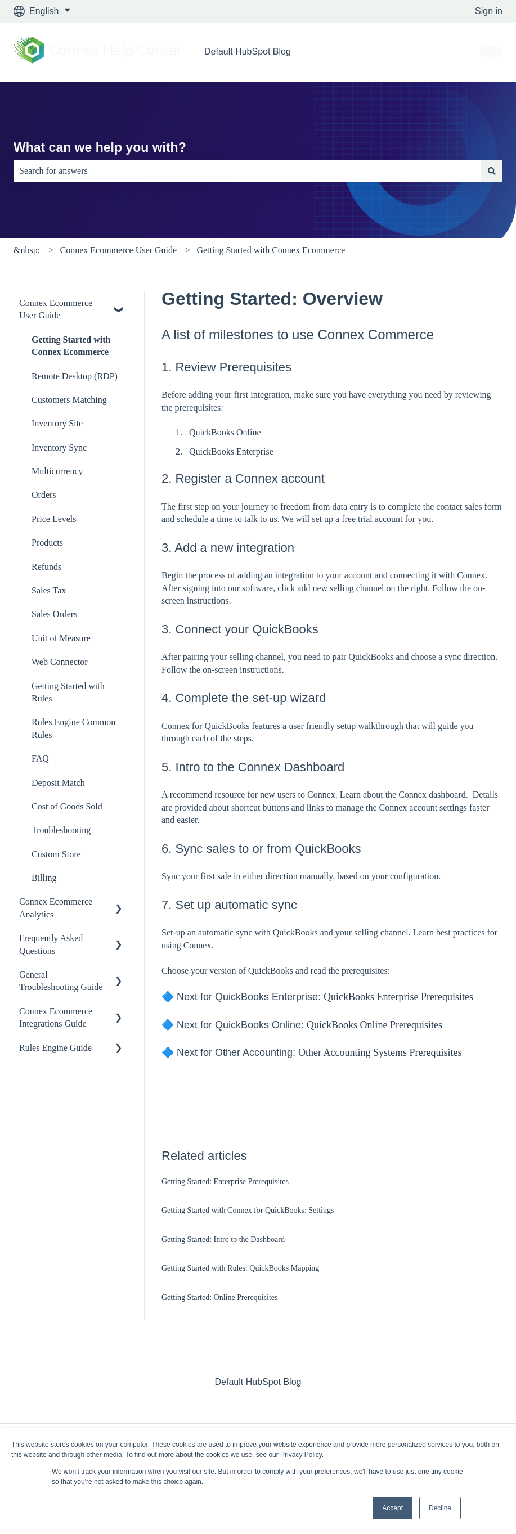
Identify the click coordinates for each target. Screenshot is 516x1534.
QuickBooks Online (225, 432)
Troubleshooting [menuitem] (61, 830)
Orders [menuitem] (44, 495)
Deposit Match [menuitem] (58, 783)
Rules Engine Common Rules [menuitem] (73, 728)
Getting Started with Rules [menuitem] (68, 692)
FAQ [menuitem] (40, 758)
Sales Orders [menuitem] (54, 614)
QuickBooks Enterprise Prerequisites (398, 996)
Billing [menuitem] (44, 878)
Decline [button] (440, 1508)
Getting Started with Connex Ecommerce (270, 250)
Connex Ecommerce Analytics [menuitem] (55, 908)
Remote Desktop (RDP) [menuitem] (75, 376)
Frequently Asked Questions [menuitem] (51, 944)
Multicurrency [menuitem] (57, 471)
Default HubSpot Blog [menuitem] (258, 1382)
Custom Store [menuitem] (56, 854)
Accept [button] (392, 1508)
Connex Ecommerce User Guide (118, 250)
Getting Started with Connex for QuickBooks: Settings (247, 1210)
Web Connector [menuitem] (60, 662)
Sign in (488, 11)
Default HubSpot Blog (247, 51)
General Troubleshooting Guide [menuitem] (60, 981)
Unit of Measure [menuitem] (61, 638)
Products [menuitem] (47, 542)
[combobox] (247, 171)
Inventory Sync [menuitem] (59, 447)
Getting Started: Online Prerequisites (219, 1297)
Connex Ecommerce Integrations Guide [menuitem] (55, 1017)
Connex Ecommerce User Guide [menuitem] (55, 309)
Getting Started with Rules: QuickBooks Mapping (240, 1268)
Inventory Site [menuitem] (57, 423)
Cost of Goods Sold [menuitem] (67, 806)
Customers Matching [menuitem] (69, 399)
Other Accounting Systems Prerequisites (379, 1052)
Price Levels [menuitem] (54, 519)
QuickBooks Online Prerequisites (374, 1025)
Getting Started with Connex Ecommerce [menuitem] (71, 346)
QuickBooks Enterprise (231, 451)
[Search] (491, 171)
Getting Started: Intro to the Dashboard (223, 1239)
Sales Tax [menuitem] (49, 590)
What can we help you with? (100, 147)
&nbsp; (27, 250)
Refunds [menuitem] (46, 567)
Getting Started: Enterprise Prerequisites (225, 1181)
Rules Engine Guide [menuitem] (55, 1047)
